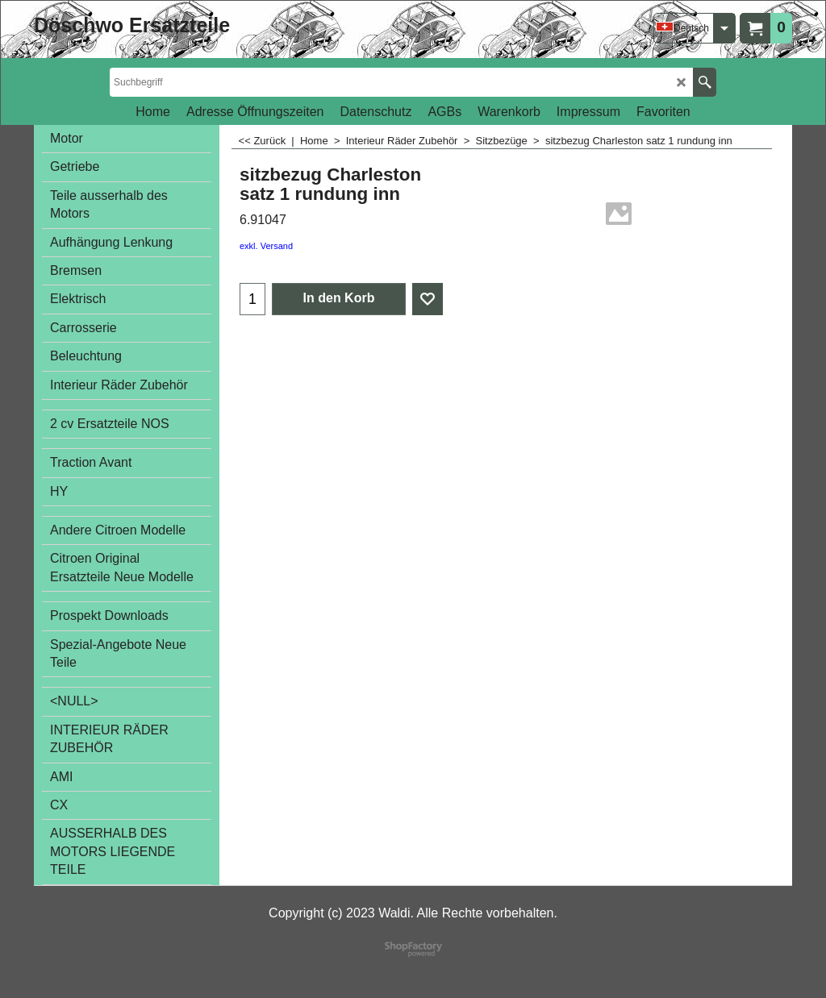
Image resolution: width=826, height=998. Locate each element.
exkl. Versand (266, 246)
